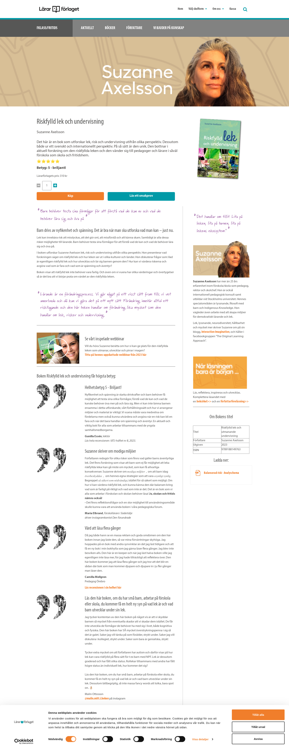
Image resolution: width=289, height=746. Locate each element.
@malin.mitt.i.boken (97, 698)
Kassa (232, 9)
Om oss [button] (218, 9)
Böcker (110, 28)
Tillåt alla (258, 712)
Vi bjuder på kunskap (168, 28)
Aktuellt (87, 28)
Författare (134, 28)
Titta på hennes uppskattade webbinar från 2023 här (115, 354)
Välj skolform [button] (198, 9)
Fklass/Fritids (47, 28)
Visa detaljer (200, 736)
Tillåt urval (258, 724)
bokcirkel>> (204, 401)
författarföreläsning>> (235, 401)
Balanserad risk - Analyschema (221, 472)
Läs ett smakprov (141, 195)
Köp (70, 196)
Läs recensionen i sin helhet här (103, 587)
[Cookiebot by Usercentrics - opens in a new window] (24, 739)
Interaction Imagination (215, 331)
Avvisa (258, 736)
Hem (180, 9)
